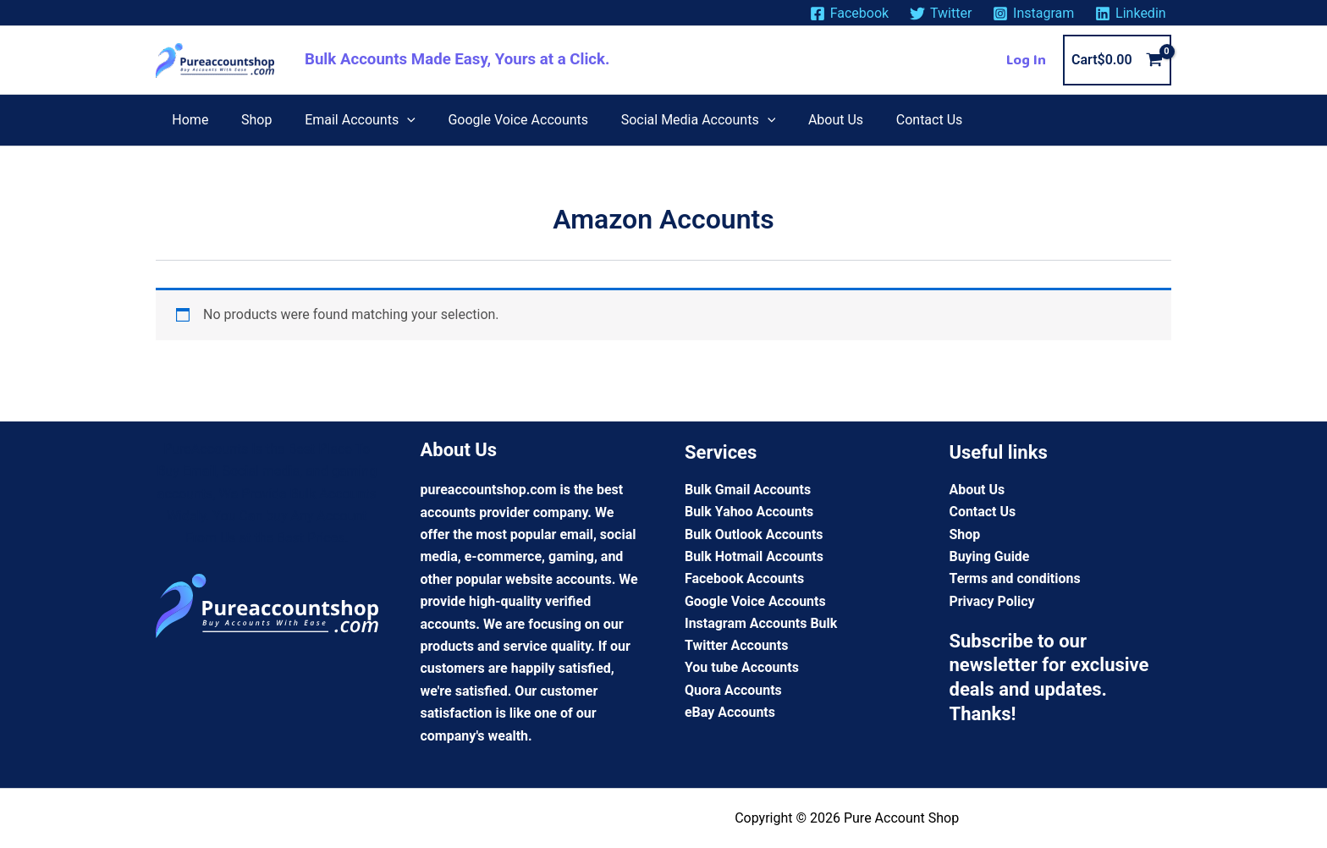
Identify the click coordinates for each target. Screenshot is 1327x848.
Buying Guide (990, 556)
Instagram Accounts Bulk (761, 623)
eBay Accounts (730, 713)
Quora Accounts (733, 691)
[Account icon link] (1026, 59)
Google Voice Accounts (755, 601)
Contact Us (983, 512)
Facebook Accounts (745, 579)
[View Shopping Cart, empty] (1117, 60)
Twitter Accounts (737, 646)
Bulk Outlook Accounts (754, 534)
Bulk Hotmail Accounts (754, 556)
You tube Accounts (742, 668)
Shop (965, 534)
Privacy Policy (992, 601)
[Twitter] (941, 13)
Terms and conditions (1016, 579)
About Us (977, 490)
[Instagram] (1034, 13)
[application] (393, 120)
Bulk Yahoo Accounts (749, 512)
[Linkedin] (1130, 13)
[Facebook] (849, 13)
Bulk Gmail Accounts (748, 490)
